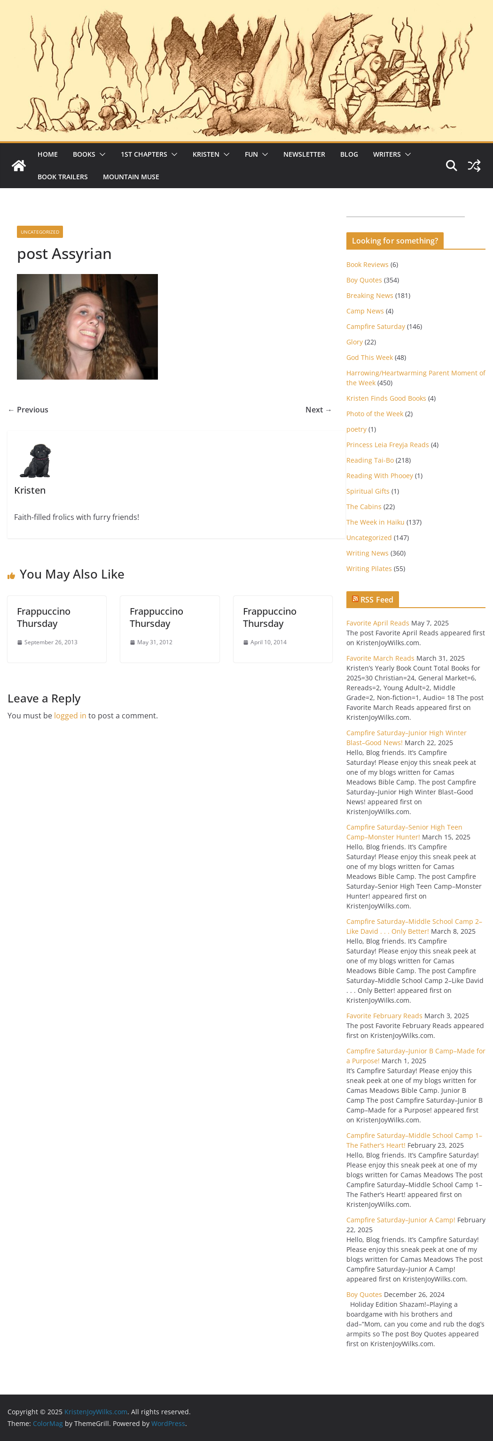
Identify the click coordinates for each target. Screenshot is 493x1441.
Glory (354, 341)
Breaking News (369, 295)
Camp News (365, 310)
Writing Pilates (369, 568)
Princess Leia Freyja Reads (387, 444)
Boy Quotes (364, 279)
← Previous (28, 409)
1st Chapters (144, 154)
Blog (349, 154)
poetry (356, 429)
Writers (387, 154)
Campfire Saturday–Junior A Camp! (400, 1219)
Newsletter (304, 154)
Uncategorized (40, 232)
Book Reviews (367, 264)
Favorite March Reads (380, 658)
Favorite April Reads (377, 622)
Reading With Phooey (379, 475)
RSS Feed (376, 600)
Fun (251, 154)
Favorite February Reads (384, 1015)
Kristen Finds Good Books (386, 398)
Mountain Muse (131, 176)
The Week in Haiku (375, 522)
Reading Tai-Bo (370, 460)
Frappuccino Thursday (43, 617)
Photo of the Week (374, 413)
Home (48, 154)
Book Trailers (63, 176)
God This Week (369, 357)
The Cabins (364, 506)
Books (84, 154)
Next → (318, 409)
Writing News (367, 553)
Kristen (206, 154)
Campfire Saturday (375, 326)
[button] (100, 154)
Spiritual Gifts (368, 491)
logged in (70, 715)
